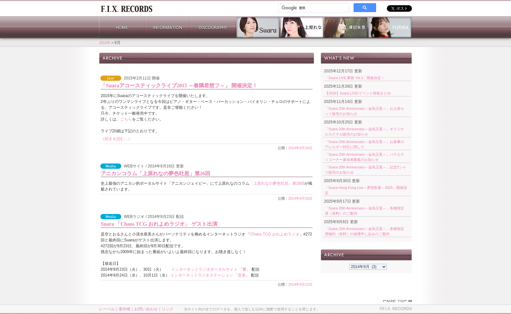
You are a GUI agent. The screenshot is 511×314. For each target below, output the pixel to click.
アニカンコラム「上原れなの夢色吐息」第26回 (155, 173)
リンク (167, 309)
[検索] (313, 8)
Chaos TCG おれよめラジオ (274, 234)
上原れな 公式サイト (302, 27)
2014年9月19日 (300, 148)
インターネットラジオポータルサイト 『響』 (210, 269)
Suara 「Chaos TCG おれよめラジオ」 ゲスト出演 (159, 224)
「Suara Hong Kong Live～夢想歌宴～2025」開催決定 (366, 190)
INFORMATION (167, 27)
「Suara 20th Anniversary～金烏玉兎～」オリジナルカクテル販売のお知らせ (364, 131)
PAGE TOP (397, 301)
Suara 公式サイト (258, 27)
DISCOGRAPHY (213, 27)
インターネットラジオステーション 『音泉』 (210, 275)
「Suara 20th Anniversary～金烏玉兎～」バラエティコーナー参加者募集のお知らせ (364, 157)
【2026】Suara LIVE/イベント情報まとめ (358, 93)
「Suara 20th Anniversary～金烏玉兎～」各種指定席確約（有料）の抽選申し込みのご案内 (364, 231)
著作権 (124, 309)
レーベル (107, 309)
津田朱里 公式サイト (346, 27)
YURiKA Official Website (390, 27)
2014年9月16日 (300, 198)
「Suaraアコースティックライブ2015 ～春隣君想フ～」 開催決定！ (179, 85)
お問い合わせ (146, 309)
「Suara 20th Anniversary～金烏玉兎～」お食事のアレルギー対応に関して (364, 144)
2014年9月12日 (300, 284)
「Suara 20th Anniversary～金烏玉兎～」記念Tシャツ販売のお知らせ (365, 169)
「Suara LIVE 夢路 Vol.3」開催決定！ (355, 78)
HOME (122, 27)
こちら (126, 119)
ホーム (126, 8)
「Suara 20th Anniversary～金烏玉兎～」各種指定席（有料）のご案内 (364, 210)
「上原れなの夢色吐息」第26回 (276, 183)
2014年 (104, 43)
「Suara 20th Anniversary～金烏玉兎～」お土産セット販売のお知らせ (364, 111)
